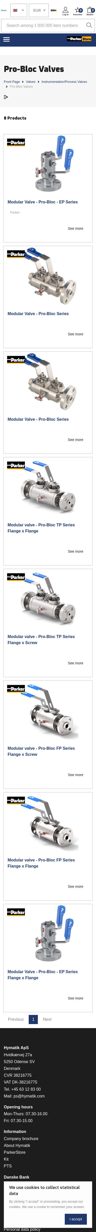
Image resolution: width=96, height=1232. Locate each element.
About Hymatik (17, 1145)
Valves (30, 82)
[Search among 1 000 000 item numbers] (48, 25)
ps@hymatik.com (29, 1096)
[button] (19, 10)
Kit (6, 1159)
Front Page (12, 82)
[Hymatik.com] (4, 10)
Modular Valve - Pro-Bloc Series (38, 314)
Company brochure (21, 1139)
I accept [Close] (76, 1219)
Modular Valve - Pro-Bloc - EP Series (43, 202)
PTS (8, 1166)
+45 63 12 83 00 (26, 1089)
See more (75, 228)
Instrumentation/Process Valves (64, 82)
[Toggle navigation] (6, 39)
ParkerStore (14, 1152)
